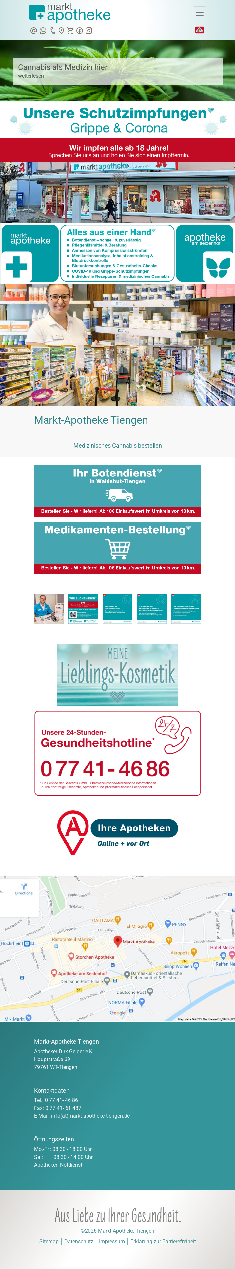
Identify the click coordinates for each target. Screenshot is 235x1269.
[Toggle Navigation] (199, 12)
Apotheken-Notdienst (58, 1165)
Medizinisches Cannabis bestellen (117, 445)
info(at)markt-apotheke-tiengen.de (90, 1116)
